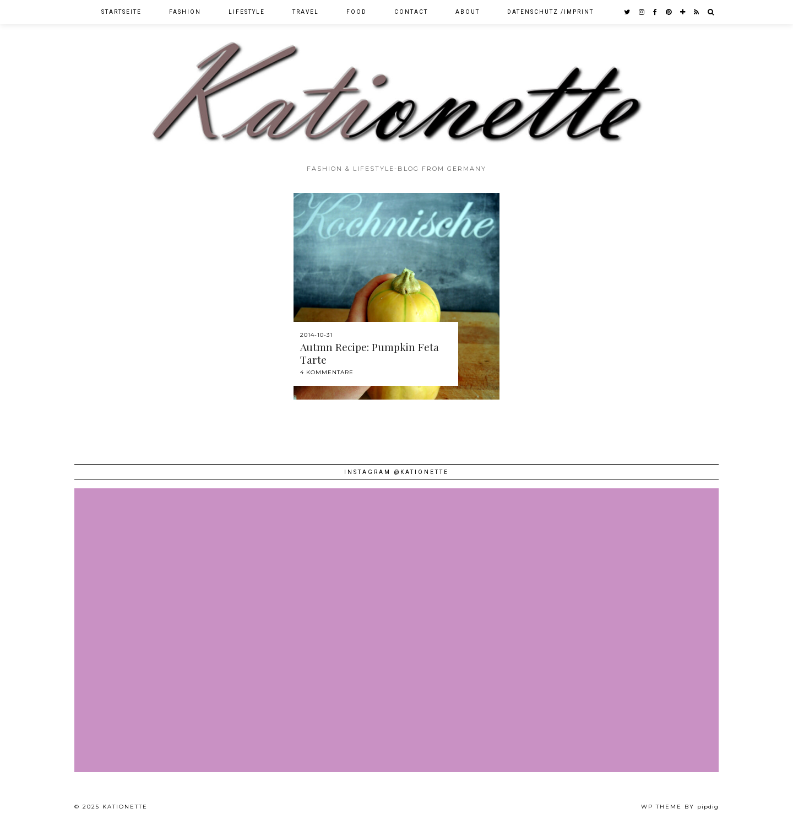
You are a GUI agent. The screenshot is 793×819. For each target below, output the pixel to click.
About (467, 12)
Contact (411, 12)
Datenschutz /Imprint (550, 12)
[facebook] (655, 12)
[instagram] (642, 12)
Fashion (185, 12)
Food (356, 12)
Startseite (121, 12)
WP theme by (680, 806)
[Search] (711, 12)
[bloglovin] (683, 12)
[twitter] (627, 12)
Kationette (125, 806)
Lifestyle (247, 12)
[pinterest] (669, 12)
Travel (305, 12)
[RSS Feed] (697, 12)
